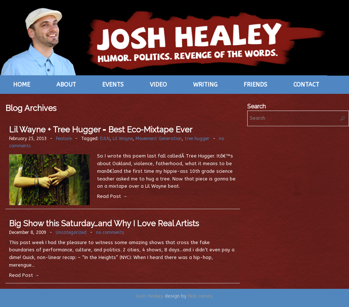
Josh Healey (149, 296)
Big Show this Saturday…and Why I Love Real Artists (104, 223)
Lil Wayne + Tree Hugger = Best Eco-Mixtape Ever (100, 129)
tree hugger (197, 138)
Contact (306, 84)
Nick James (200, 296)
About (66, 84)
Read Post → (112, 196)
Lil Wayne (123, 138)
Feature (64, 138)
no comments (110, 232)
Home (21, 84)
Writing (205, 84)
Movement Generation (159, 138)
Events (113, 84)
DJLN (105, 138)
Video (158, 84)
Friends (255, 84)
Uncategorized (71, 232)
